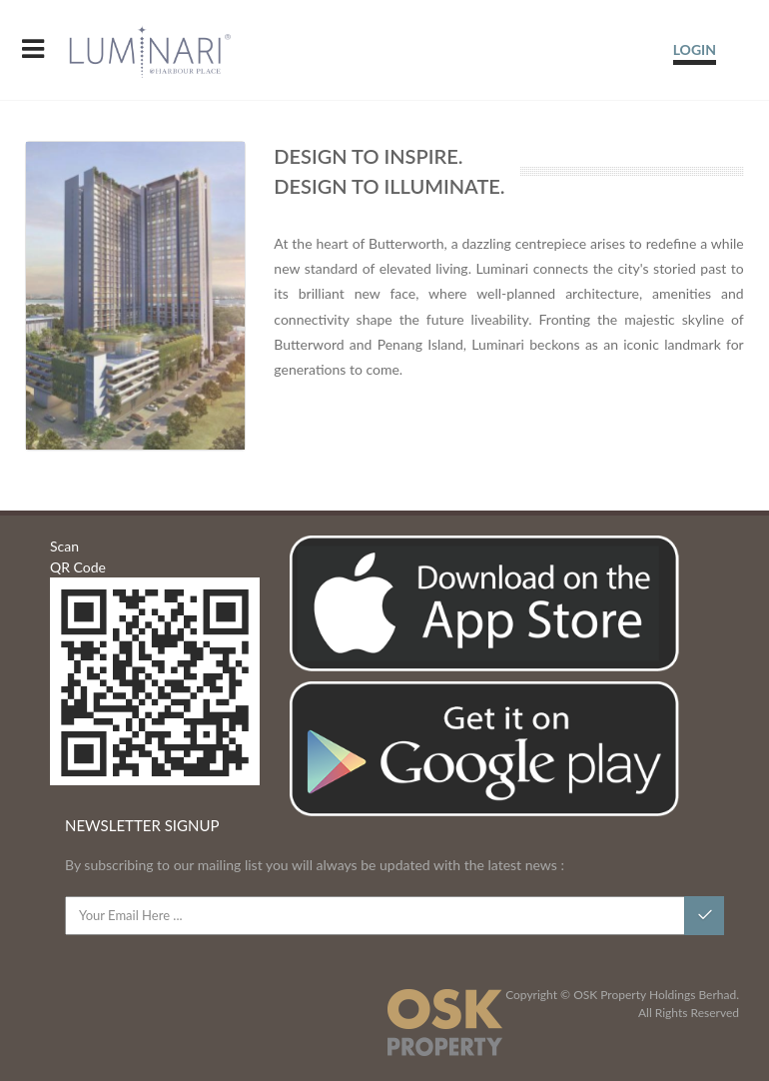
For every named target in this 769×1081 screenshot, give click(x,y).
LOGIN (694, 49)
